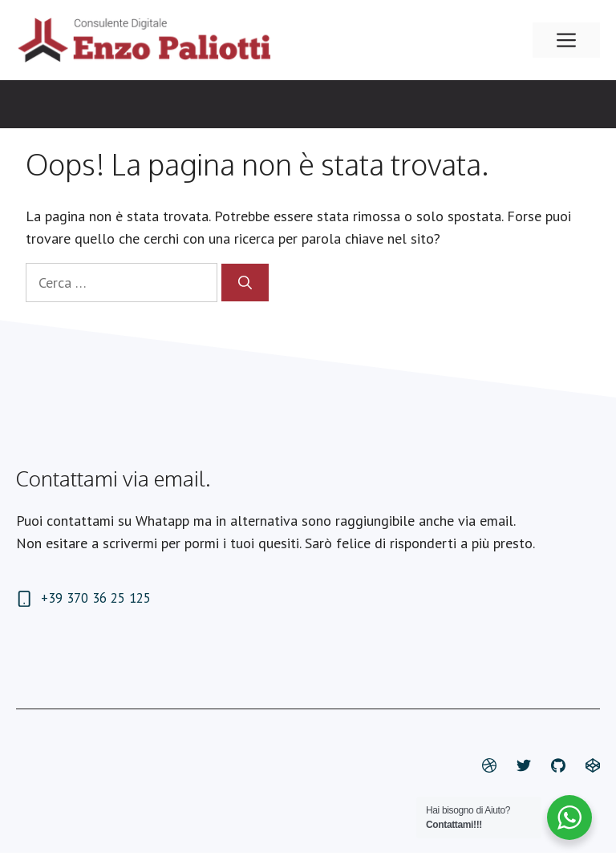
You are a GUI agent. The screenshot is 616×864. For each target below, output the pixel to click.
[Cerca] (245, 283)
